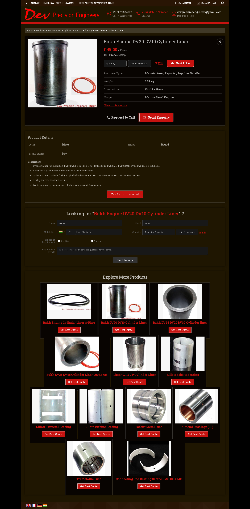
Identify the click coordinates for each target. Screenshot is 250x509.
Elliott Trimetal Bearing (53, 427)
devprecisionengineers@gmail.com (199, 12)
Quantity (136, 232)
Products (40, 30)
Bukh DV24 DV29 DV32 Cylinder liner (180, 323)
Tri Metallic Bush (88, 479)
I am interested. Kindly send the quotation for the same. (132, 251)
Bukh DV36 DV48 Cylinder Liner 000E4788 (77, 375)
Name (52, 223)
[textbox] (139, 63)
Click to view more (115, 105)
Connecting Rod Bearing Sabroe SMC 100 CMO (149, 479)
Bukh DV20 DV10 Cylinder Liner (124, 323)
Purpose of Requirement (48, 241)
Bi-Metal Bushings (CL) (196, 427)
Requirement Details (48, 250)
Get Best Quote (69, 330)
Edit (159, 63)
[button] (155, 12)
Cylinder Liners (72, 30)
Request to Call (121, 117)
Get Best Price (180, 63)
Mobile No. (49, 232)
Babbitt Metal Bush (148, 427)
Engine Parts (54, 30)
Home (30, 30)
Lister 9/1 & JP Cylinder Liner (134, 375)
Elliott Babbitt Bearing (183, 375)
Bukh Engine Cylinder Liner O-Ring (69, 323)
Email (138, 223)
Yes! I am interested (125, 194)
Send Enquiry (156, 117)
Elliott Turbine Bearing (101, 427)
